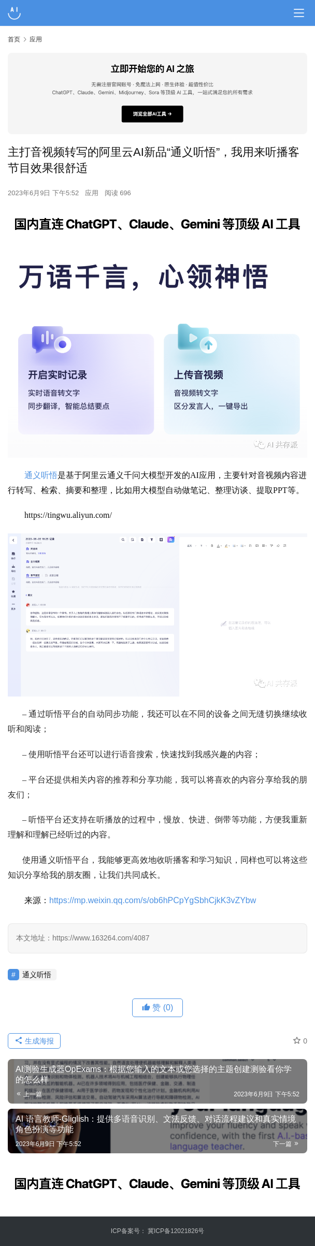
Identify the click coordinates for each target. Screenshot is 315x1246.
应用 (91, 193)
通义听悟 (41, 475)
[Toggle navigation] (299, 13)
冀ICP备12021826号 (176, 1231)
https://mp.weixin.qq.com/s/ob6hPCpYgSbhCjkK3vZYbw (152, 900)
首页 (14, 39)
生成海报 (34, 1041)
